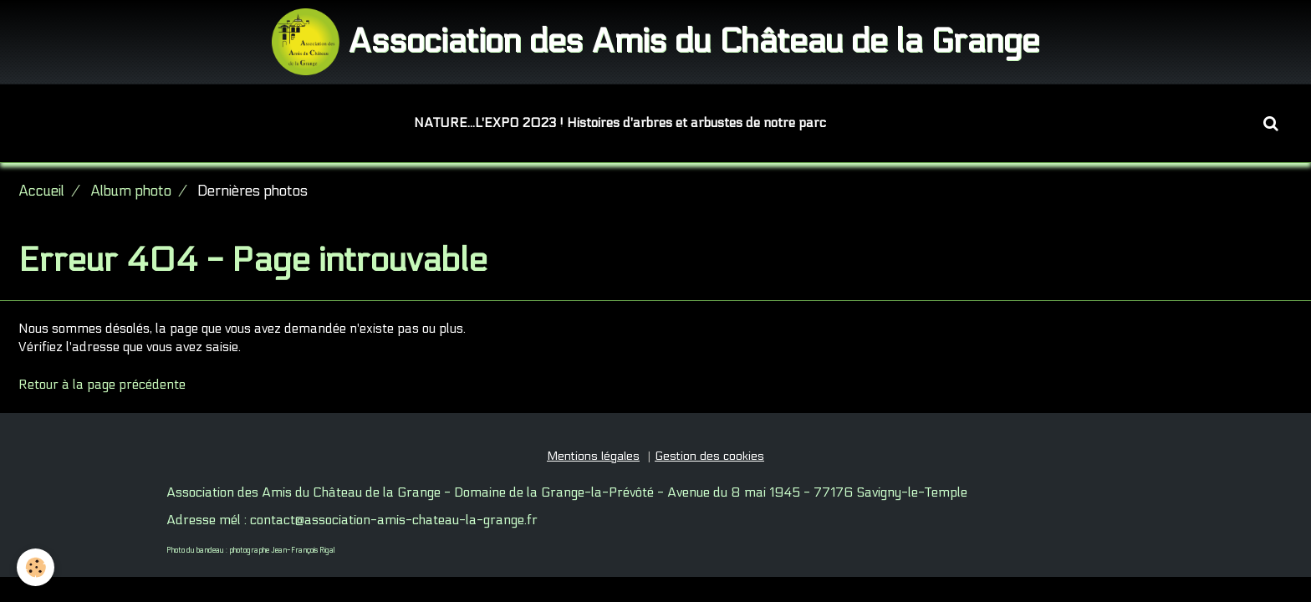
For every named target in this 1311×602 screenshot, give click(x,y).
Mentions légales (593, 456)
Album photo (130, 191)
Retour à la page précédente (102, 384)
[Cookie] (35, 567)
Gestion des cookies (709, 456)
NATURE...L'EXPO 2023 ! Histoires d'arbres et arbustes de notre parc (620, 122)
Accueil (41, 191)
